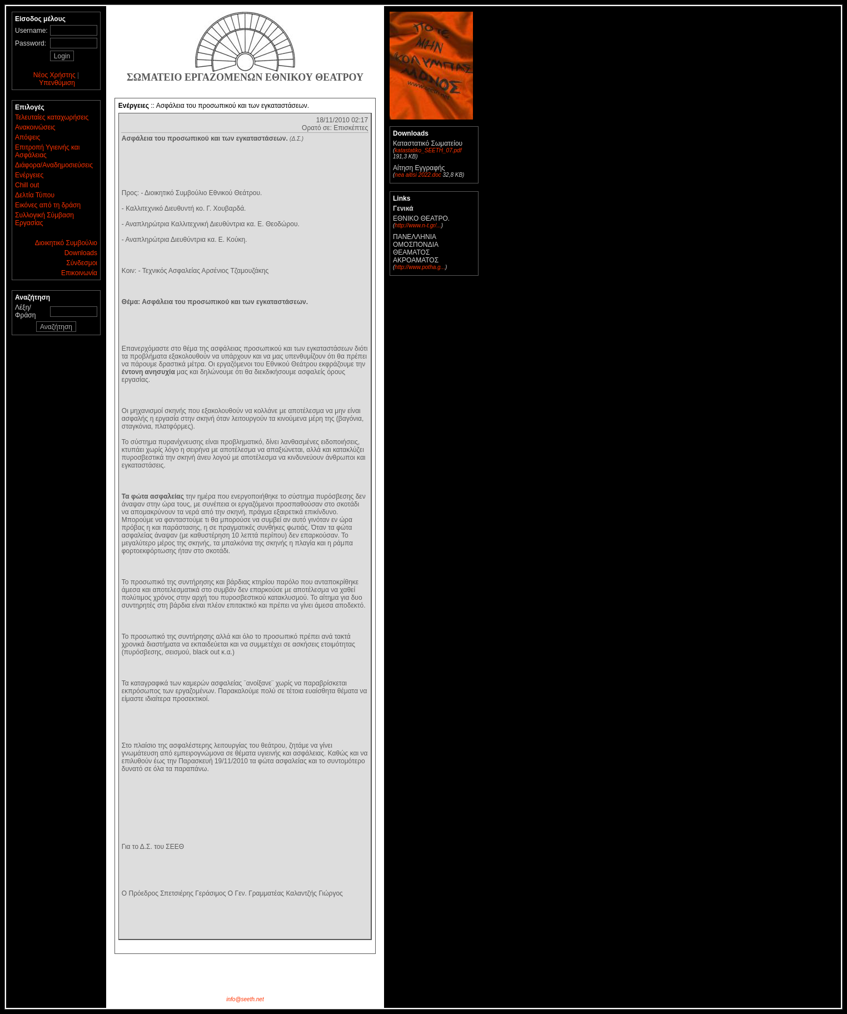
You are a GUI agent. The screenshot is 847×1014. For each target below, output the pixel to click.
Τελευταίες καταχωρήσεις (51, 117)
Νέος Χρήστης (54, 75)
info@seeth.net (244, 999)
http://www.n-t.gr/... (418, 225)
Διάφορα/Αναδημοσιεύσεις (54, 165)
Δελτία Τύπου (34, 195)
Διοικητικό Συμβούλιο (66, 243)
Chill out (27, 185)
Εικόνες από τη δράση (48, 205)
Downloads (80, 253)
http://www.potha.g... (420, 267)
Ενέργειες (29, 175)
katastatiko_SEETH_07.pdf (428, 150)
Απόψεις (27, 137)
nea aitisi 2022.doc (418, 175)
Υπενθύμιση (57, 83)
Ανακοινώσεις (35, 127)
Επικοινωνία (79, 273)
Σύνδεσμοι (81, 263)
